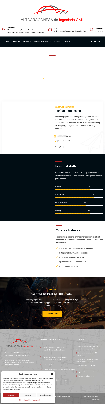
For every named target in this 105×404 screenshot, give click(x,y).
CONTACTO (67, 42)
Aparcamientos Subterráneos (87, 372)
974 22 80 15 (48, 364)
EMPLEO (57, 42)
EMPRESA (16, 42)
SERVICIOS (27, 42)
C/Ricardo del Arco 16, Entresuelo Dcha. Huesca (22, 30)
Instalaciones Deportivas (86, 376)
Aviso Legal (36, 400)
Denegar (28, 395)
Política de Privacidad (24, 400)
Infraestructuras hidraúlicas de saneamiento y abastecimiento (87, 348)
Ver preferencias (45, 395)
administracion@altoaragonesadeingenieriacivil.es (69, 31)
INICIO (8, 42)
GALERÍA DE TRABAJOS (42, 42)
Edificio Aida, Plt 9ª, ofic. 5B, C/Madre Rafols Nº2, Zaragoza (25, 32)
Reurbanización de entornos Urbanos (86, 367)
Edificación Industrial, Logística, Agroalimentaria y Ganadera (87, 360)
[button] (52, 374)
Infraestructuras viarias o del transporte (86, 354)
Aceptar (11, 395)
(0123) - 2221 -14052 (64, 141)
